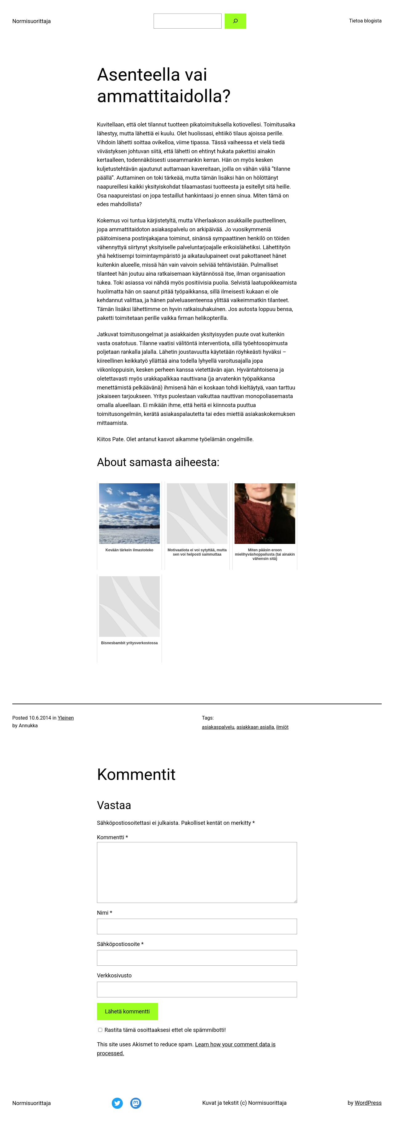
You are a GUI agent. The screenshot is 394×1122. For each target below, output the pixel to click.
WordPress (368, 1103)
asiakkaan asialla (255, 727)
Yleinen (66, 718)
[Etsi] (236, 21)
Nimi (104, 912)
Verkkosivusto (114, 975)
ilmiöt (282, 727)
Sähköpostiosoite (120, 944)
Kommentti (112, 837)
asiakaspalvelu (218, 727)
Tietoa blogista (365, 21)
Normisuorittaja (31, 21)
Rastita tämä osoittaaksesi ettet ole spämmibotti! (162, 1030)
